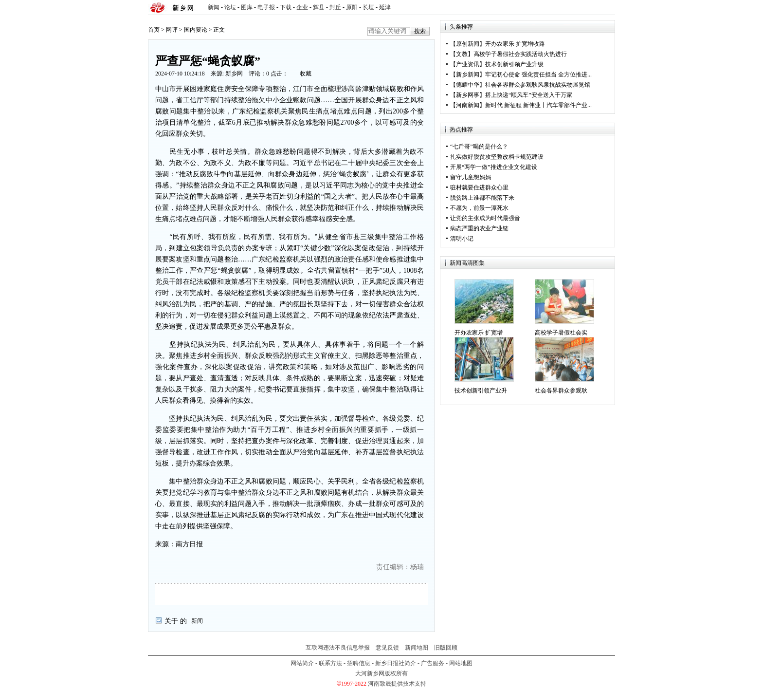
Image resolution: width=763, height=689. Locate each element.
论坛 (230, 7)
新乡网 (234, 73)
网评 (172, 29)
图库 (247, 7)
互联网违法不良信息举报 (338, 647)
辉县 (319, 7)
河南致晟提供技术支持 (397, 683)
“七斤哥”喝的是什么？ (479, 146)
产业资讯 (467, 64)
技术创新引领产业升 (480, 390)
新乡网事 (467, 95)
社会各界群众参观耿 (561, 390)
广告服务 (432, 663)
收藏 (305, 73)
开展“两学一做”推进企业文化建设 (493, 167)
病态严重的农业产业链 (479, 228)
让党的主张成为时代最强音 (485, 218)
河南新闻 (467, 105)
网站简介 (302, 663)
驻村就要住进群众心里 (479, 187)
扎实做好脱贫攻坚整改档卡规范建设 (497, 156)
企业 (302, 7)
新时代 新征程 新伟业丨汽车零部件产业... (538, 105)
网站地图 (460, 663)
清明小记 (461, 238)
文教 (462, 54)
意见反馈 (387, 647)
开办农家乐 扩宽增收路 (515, 43)
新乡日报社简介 (395, 663)
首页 (154, 29)
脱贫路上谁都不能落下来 (482, 197)
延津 (385, 7)
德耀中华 (467, 84)
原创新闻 (467, 43)
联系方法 (330, 663)
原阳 (352, 7)
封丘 (335, 7)
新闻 (213, 7)
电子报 (266, 7)
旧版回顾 (445, 647)
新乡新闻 (467, 74)
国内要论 (195, 29)
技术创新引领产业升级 (514, 64)
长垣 (368, 7)
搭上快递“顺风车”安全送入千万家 (528, 95)
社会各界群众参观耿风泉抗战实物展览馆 (537, 84)
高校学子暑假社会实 (561, 332)
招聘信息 (358, 663)
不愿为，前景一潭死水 (479, 208)
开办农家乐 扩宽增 (478, 332)
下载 (285, 7)
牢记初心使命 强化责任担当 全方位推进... (538, 74)
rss (606, 7)
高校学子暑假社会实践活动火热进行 (520, 54)
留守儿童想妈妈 (470, 177)
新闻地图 (416, 647)
